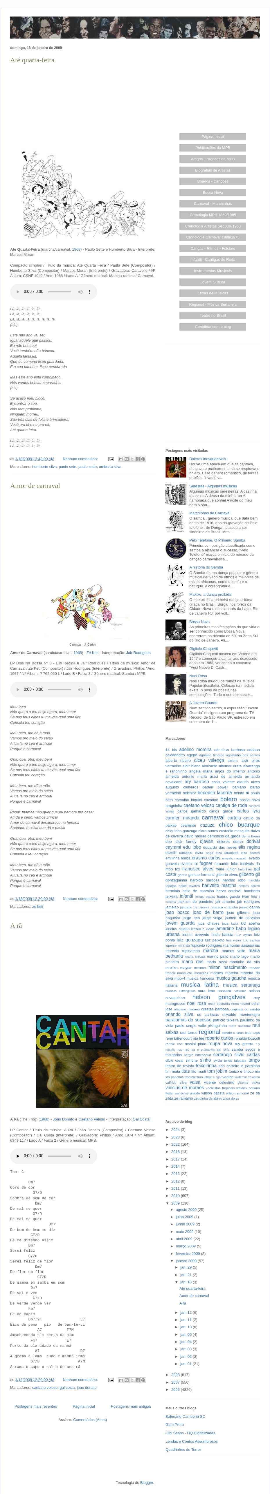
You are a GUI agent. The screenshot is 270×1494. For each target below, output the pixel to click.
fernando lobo (226, 863)
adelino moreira (195, 749)
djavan (206, 841)
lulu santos (251, 940)
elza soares (250, 853)
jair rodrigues (248, 901)
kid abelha (250, 923)
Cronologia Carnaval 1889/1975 (213, 237)
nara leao (206, 991)
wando (195, 1093)
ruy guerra (244, 1044)
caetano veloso (44, 1387)
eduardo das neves (220, 847)
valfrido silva (175, 1082)
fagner (205, 863)
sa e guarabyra (203, 1049)
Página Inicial (213, 136)
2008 (176, 1375)
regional (209, 1031)
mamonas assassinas (241, 945)
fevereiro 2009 (188, 1253)
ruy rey (184, 1049)
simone (192, 1060)
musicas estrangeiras (180, 991)
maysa (185, 967)
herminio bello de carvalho (189, 891)
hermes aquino (249, 886)
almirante (209, 766)
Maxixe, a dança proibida (210, 594)
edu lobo (192, 847)
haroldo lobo (234, 880)
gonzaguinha (176, 880)
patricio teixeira (226, 1020)
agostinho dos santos (243, 755)
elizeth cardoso (178, 852)
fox (177, 869)
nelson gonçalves (219, 997)
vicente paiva (249, 1082)
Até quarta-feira (32, 60)
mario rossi (216, 962)
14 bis (171, 750)
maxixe (171, 967)
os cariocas (208, 1014)
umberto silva (110, 466)
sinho (205, 1060)
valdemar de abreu (247, 1077)
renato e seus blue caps (241, 1032)
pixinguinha (217, 1025)
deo (168, 841)
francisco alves (197, 868)
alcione (233, 760)
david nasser (195, 836)
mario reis (193, 961)
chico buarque (239, 824)
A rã (16, 925)
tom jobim (217, 1071)
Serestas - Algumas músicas (213, 486)
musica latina (200, 984)
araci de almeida (226, 776)
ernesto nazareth (234, 858)
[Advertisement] (82, 106)
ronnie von (174, 1044)
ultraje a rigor (213, 1077)
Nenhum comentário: (81, 459)
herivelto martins (219, 885)
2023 (176, 1137)
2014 (176, 1166)
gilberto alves (227, 874)
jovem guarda (180, 923)
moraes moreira (224, 973)
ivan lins (249, 896)
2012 (176, 1181)
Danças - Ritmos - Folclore (212, 248)
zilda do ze (231, 1098)
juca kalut (230, 923)
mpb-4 (179, 978)
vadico (227, 1077)
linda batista (222, 934)
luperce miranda (177, 945)
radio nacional (240, 1025)
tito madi (198, 1071)
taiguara (240, 1060)
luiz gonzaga (190, 939)
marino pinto (217, 956)
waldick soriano (248, 1088)
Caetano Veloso (91, 1119)
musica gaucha (230, 978)
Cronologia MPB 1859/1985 (213, 215)
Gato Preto (174, 1424)
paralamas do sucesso (188, 1019)
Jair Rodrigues (138, 653)
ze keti (37, 906)
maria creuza (195, 956)
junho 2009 (186, 1224)
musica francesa (200, 978)
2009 (176, 1203)
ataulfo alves (248, 782)
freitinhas (245, 869)
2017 (176, 1159)
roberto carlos (219, 1038)
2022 (176, 1144)
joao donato (87, 1387)
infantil (186, 896)
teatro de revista (179, 1066)
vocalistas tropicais (220, 1088)
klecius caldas (177, 929)
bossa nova (250, 800)
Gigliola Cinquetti (203, 648)
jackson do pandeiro (195, 901)
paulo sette (87, 466)
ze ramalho (183, 1098)
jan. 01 (186, 1364)
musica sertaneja (241, 985)
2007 (176, 1382)
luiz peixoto (215, 940)
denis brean (251, 836)
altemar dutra (230, 766)
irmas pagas (205, 896)
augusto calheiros (181, 787)
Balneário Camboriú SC (185, 1416)
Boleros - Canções (212, 181)
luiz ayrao (244, 935)
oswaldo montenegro (241, 1014)
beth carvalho (177, 800)
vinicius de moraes (184, 1087)
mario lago (239, 956)
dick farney (185, 841)
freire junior (226, 869)
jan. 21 (186, 1275)
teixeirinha (206, 1065)
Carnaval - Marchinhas (213, 203)
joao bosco (177, 912)
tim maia (172, 1071)
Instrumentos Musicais (213, 271)
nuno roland (240, 1003)
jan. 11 (186, 1320)
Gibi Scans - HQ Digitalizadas (190, 1433)
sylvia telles (222, 1060)
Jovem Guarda (213, 282)
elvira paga (204, 853)
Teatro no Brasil (213, 315)
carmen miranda (182, 817)
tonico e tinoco (241, 1071)
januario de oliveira (194, 907)
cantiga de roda (231, 805)
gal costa (67, 1387)
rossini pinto (195, 1044)
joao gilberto (238, 912)
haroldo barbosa (204, 880)
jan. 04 (186, 1342)
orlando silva (179, 1014)
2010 (176, 1196)
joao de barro (208, 912)
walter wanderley (177, 1093)
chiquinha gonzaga (181, 831)
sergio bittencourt (197, 1055)
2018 (176, 1151)
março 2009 (186, 1246)
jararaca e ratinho (224, 907)
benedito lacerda (215, 792)
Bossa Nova (213, 192)
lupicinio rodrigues (206, 945)
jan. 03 (186, 1349)
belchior (189, 793)
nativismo (240, 991)
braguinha (173, 806)
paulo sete (67, 466)
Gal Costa (141, 1119)
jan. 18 (186, 1282)
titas (185, 1071)
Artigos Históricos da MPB (213, 159)
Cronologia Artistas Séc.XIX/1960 (213, 226)
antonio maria (194, 776)
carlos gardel (221, 811)
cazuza (207, 825)
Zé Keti (92, 653)
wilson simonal (237, 1093)
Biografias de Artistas (213, 170)
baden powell (215, 787)
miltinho (200, 968)
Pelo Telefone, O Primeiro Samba (217, 540)
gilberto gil (249, 874)
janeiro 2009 (187, 1261)
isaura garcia (228, 896)
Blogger (146, 1482)
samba (237, 1049)
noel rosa (196, 1003)
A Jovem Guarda (203, 703)
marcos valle (233, 951)
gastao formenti (201, 874)
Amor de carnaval (35, 485)
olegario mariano (187, 1009)
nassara (224, 991)
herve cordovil (228, 891)
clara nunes (208, 831)
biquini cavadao (204, 800)
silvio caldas (247, 1054)
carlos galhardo (191, 811)
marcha (210, 950)
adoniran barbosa (229, 750)
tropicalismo (194, 1077)
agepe (192, 755)
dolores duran (230, 841)
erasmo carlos (206, 857)
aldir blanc (191, 766)
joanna (254, 907)
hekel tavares (189, 886)
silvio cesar (174, 1060)
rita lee (198, 1038)
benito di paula (247, 793)
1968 (76, 249)
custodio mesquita (234, 831)
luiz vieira (233, 940)
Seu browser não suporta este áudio (53, 292)
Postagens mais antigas (131, 1406)
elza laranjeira (227, 853)
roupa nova (220, 1043)
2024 (176, 1129)
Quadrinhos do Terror (183, 1449)
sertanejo (222, 1054)
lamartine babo (230, 928)
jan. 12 (186, 1312)
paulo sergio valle (190, 1025)
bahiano (239, 787)
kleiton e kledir (202, 929)
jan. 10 (186, 1327)
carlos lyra (248, 810)
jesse (243, 907)
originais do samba (245, 1009)
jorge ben (191, 918)
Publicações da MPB (212, 147)
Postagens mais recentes (36, 1406)
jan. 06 (186, 1334)
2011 (176, 1188)
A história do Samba (206, 567)
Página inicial (84, 1406)
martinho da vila (245, 962)
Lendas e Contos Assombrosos (191, 1441)
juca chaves (208, 923)
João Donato (63, 1119)
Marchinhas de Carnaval (209, 513)
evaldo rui (189, 863)
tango (254, 1060)
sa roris (223, 1049)
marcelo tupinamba (182, 951)
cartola (234, 817)
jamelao (172, 907)
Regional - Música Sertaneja (213, 304)
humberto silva (44, 466)
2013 (176, 1173)
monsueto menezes (192, 973)
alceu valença (209, 760)
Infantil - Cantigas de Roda (212, 259)
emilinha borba (177, 858)
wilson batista (213, 1093)
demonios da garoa (224, 836)
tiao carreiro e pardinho (239, 1066)
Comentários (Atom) (90, 1420)
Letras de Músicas (213, 293)
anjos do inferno (230, 771)
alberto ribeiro (178, 760)
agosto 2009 (187, 1209)
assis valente (223, 782)
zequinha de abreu (208, 1098)
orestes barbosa (215, 1009)
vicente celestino (219, 1082)
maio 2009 (185, 1231)
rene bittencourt (178, 1038)
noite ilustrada (219, 1003)
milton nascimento (227, 967)
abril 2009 (185, 1239)
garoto (182, 875)
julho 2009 (185, 1217)
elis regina (249, 847)
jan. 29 (186, 1267)
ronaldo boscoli (247, 1038)
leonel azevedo (195, 934)
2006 (176, 1389)
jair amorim (225, 901)
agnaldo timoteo (211, 755)
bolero (228, 799)
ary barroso (197, 781)
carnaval (213, 817)
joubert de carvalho (242, 918)
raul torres (188, 1032)
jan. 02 (186, 1356)
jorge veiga (212, 918)
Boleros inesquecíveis (207, 459)
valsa (195, 1082)
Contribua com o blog (213, 327)
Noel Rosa (198, 676)
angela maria (201, 771)
